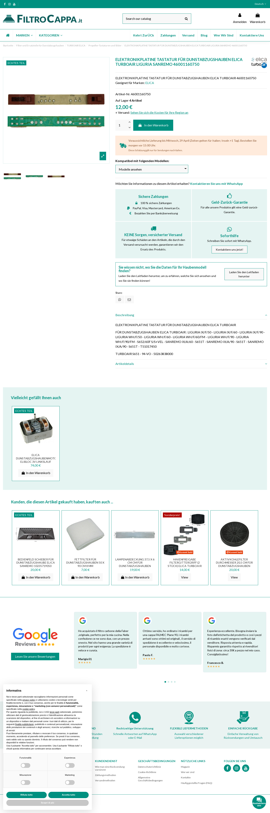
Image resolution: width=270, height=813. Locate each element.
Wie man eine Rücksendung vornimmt (110, 768)
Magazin (185, 766)
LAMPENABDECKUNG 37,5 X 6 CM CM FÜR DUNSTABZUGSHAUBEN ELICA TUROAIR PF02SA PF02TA (134, 566)
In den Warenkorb (153, 125)
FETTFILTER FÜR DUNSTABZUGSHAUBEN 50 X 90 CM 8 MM (85, 563)
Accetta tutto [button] (68, 795)
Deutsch (261, 3)
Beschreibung (191, 315)
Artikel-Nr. (122, 94)
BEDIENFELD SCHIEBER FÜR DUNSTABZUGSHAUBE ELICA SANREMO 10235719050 (35, 563)
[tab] (191, 315)
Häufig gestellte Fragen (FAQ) (196, 783)
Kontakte (186, 777)
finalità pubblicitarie (24, 724)
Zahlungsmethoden (105, 775)
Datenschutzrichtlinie (149, 766)
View (184, 577)
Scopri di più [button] (47, 803)
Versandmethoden (105, 780)
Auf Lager (122, 100)
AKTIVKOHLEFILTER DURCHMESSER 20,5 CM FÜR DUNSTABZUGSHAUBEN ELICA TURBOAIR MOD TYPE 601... (234, 566)
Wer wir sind (187, 772)
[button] (24, 35)
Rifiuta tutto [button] (26, 795)
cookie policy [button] (28, 709)
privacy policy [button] (28, 700)
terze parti (54, 712)
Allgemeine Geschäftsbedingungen (150, 779)
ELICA (149, 83)
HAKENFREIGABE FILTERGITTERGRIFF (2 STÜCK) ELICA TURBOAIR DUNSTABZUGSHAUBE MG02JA (185, 566)
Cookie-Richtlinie (147, 772)
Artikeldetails (191, 363)
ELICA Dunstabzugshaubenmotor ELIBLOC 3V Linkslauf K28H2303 (37, 460)
